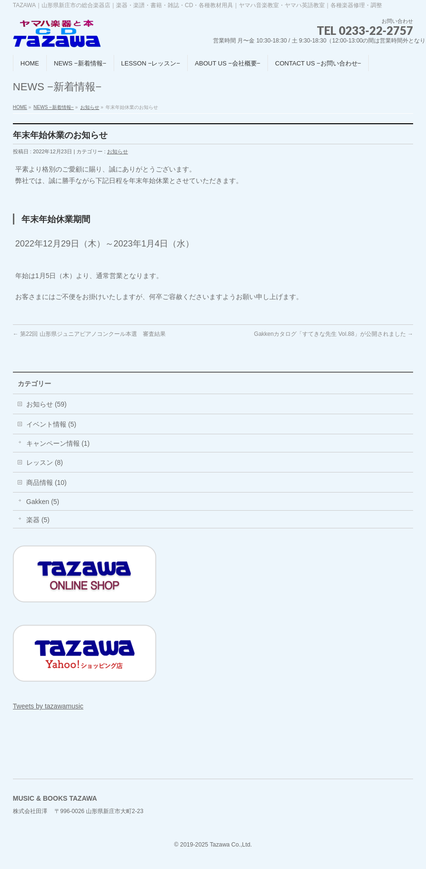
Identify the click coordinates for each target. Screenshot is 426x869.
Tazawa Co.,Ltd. (231, 844)
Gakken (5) (42, 501)
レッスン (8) (44, 462)
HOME (20, 107)
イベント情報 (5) (51, 424)
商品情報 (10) (46, 482)
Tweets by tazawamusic (48, 706)
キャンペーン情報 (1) (58, 443)
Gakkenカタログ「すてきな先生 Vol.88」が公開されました (333, 334)
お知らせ (89, 107)
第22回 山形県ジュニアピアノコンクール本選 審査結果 (89, 334)
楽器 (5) (38, 520)
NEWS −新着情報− (53, 107)
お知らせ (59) (46, 404)
